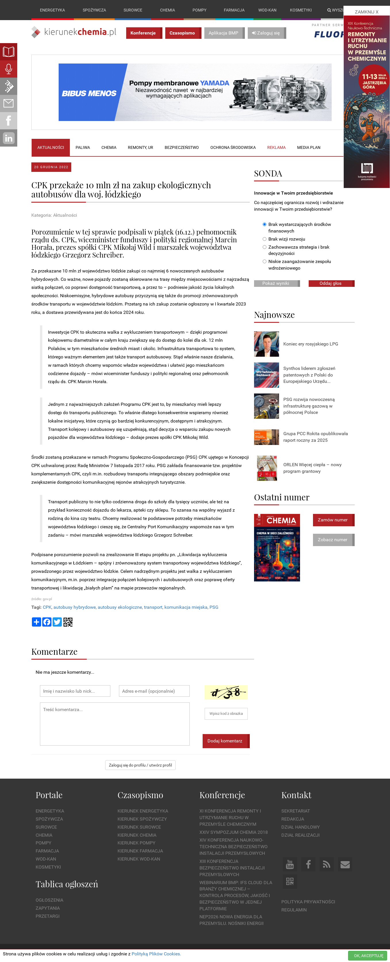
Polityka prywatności (308, 902)
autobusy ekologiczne (120, 607)
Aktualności (50, 147)
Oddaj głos (330, 283)
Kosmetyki (301, 10)
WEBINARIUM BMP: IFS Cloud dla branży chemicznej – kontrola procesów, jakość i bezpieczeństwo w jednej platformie (235, 895)
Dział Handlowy (300, 827)
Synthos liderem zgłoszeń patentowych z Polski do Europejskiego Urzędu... (309, 375)
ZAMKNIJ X (367, 12)
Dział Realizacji (300, 835)
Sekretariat (295, 811)
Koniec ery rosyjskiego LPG (310, 344)
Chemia (167, 10)
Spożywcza (94, 10)
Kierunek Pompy (136, 843)
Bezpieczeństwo (182, 147)
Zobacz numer (332, 539)
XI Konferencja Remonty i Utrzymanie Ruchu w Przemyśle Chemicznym (230, 817)
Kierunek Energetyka (143, 811)
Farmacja (234, 10)
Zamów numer (332, 520)
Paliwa (83, 147)
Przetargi (47, 916)
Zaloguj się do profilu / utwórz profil (140, 765)
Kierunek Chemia (137, 835)
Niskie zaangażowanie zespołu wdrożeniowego (297, 265)
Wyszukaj (339, 10)
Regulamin (294, 910)
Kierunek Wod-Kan (139, 859)
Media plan (308, 147)
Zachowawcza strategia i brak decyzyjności (296, 250)
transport (153, 607)
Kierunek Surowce (139, 827)
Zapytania (48, 908)
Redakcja (292, 819)
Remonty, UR (140, 147)
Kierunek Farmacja (140, 851)
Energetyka (52, 10)
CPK (47, 607)
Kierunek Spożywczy (142, 819)
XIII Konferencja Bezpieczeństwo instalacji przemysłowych (232, 868)
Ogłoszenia (49, 900)
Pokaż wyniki (275, 283)
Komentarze (54, 651)
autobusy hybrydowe (74, 607)
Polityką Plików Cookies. (156, 954)
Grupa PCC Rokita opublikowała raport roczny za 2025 (315, 437)
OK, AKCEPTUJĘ (368, 955)
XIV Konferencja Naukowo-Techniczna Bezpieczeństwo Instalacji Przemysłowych (233, 846)
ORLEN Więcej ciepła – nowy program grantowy (312, 468)
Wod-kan (267, 10)
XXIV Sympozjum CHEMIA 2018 (233, 832)
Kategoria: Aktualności (54, 215)
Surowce (133, 10)
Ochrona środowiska (233, 147)
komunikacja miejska (186, 607)
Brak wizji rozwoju (284, 239)
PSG (214, 607)
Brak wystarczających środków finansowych (297, 228)
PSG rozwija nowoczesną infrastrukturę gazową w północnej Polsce (309, 406)
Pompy (199, 10)
